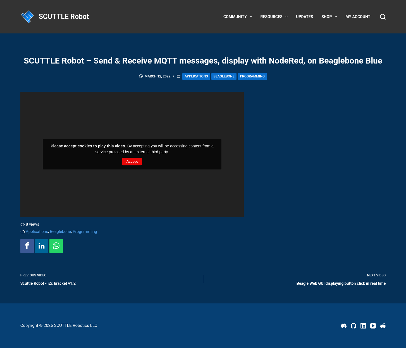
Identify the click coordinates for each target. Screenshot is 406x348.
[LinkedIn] (363, 325)
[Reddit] (383, 325)
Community (238, 16)
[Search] (383, 17)
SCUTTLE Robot (64, 17)
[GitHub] (353, 325)
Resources (275, 16)
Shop (330, 16)
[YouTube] (373, 325)
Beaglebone (224, 76)
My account (357, 16)
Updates (304, 16)
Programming (252, 76)
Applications (196, 76)
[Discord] (344, 325)
